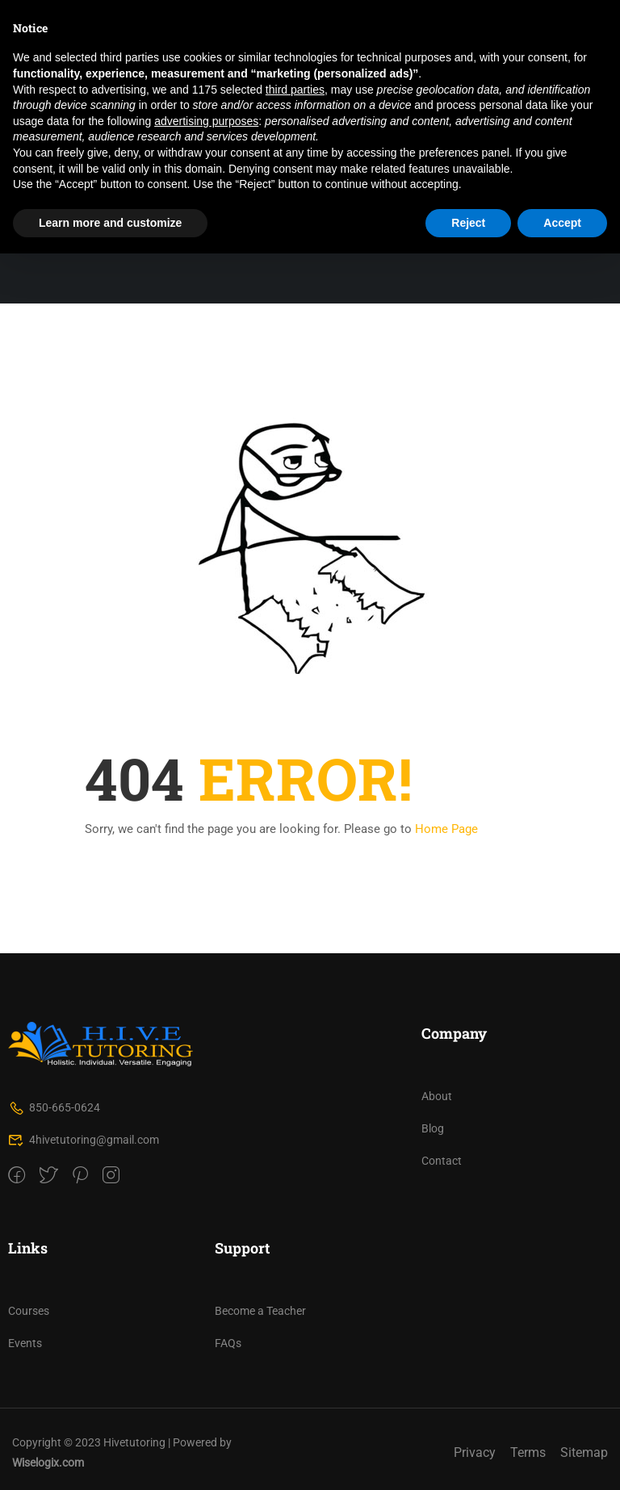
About (436, 1096)
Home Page (446, 829)
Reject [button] (468, 222)
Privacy (475, 1452)
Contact (441, 1160)
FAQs (228, 1343)
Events (25, 1343)
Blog (432, 1128)
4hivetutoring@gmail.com (83, 1139)
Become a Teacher (260, 1310)
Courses (28, 1310)
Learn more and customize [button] (110, 222)
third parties (295, 89)
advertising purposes (206, 121)
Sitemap (584, 1452)
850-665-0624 (54, 1107)
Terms (528, 1452)
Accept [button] (562, 222)
